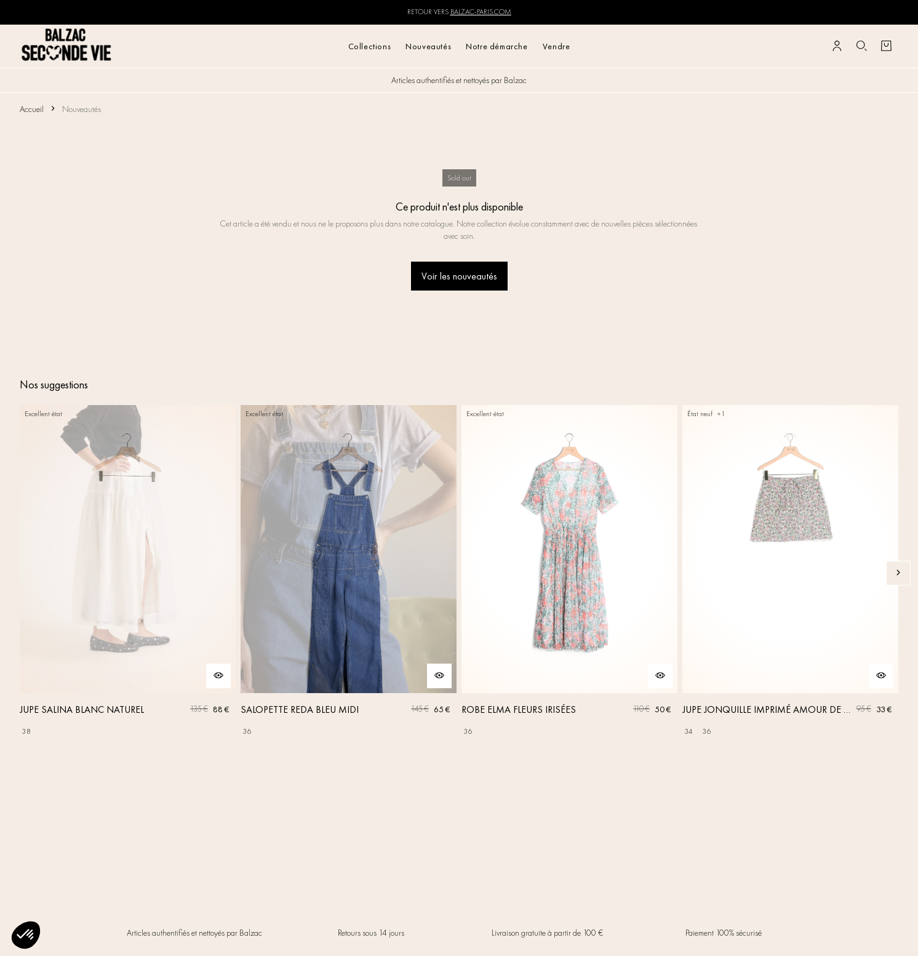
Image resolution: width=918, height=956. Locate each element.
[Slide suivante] (898, 573)
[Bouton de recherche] (861, 46)
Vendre (556, 46)
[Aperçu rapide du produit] (218, 676)
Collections (369, 46)
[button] (26, 935)
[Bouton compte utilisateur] (836, 46)
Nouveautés (428, 46)
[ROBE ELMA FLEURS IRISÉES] (569, 573)
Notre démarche (496, 46)
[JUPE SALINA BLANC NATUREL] (128, 573)
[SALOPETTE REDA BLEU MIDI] (349, 573)
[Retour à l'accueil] (67, 46)
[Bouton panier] (886, 46)
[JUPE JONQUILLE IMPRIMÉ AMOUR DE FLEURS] (790, 573)
